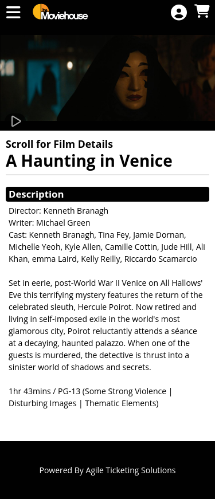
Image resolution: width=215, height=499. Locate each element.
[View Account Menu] (179, 12)
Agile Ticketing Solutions (131, 470)
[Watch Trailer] (15, 121)
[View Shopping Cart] (202, 11)
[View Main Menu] (13, 12)
